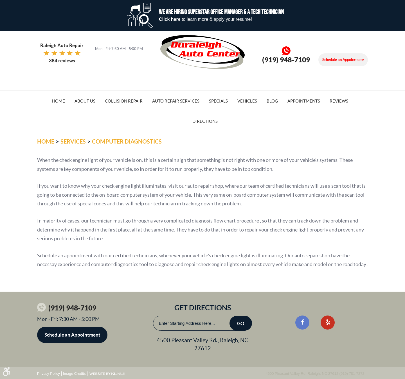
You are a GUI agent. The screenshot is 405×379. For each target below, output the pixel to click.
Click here (169, 19)
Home (58, 101)
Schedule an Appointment (343, 60)
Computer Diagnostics (127, 141)
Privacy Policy (48, 373)
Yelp (328, 323)
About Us (85, 101)
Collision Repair (124, 101)
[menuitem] (58, 100)
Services (73, 141)
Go (240, 323)
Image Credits (74, 373)
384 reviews (62, 60)
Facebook (302, 323)
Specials (218, 101)
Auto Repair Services (175, 101)
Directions (205, 121)
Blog (272, 101)
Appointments (303, 101)
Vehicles (247, 101)
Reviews (339, 101)
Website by (107, 374)
